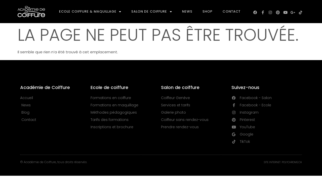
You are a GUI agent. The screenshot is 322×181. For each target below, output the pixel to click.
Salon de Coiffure (151, 12)
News (187, 11)
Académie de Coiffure (45, 87)
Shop (208, 11)
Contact (231, 11)
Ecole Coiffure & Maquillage (90, 12)
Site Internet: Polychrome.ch (283, 162)
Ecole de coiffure (109, 87)
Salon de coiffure (180, 87)
